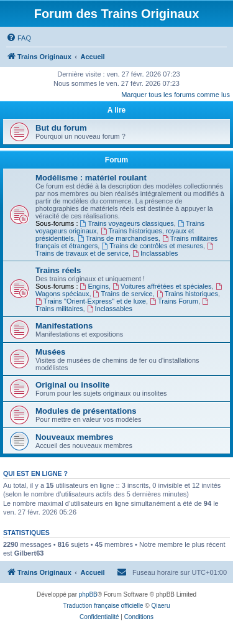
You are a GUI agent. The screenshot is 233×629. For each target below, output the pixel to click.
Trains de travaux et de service (125, 250)
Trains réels (58, 270)
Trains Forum (174, 301)
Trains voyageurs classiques (127, 223)
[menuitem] (18, 37)
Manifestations (64, 325)
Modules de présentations (86, 411)
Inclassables (155, 253)
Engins (94, 286)
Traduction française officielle (103, 605)
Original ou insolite (72, 384)
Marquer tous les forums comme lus (175, 94)
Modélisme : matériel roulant (91, 177)
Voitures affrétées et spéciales (161, 286)
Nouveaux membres (74, 437)
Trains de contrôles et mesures (152, 245)
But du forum (61, 128)
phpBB (88, 594)
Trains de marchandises (118, 238)
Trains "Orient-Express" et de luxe (90, 301)
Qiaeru (160, 605)
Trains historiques (187, 293)
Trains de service (123, 293)
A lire (116, 110)
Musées (50, 351)
